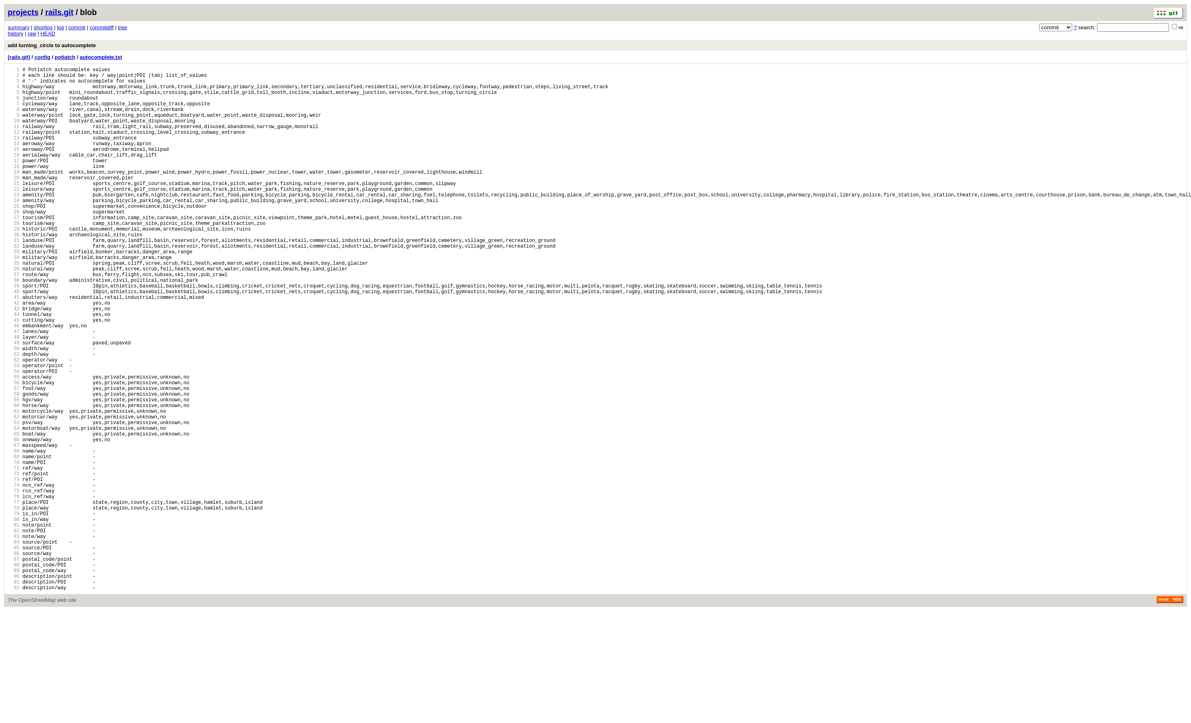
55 (14, 443)
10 (14, 132)
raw (32, 33)
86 (14, 658)
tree (122, 27)
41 (14, 347)
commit (76, 27)
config (42, 57)
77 (14, 595)
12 (14, 146)
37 (14, 319)
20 (14, 201)
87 (14, 665)
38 (14, 326)
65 (14, 513)
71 (14, 554)
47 (14, 388)
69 (14, 540)
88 (14, 672)
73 (14, 568)
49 (14, 402)
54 (14, 436)
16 (14, 174)
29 (14, 264)
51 (14, 416)
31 (14, 277)
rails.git (59, 12)
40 (14, 340)
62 (14, 492)
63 (14, 499)
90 (14, 685)
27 (14, 250)
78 (14, 602)
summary (18, 27)
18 (14, 188)
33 (14, 291)
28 (14, 257)
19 (14, 195)
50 (14, 409)
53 (14, 430)
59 (14, 471)
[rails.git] (19, 57)
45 (14, 374)
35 (14, 305)
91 (14, 692)
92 (14, 699)
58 (14, 464)
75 (14, 582)
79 (14, 609)
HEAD (47, 33)
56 (14, 450)
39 (14, 333)
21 (14, 208)
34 (14, 298)
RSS (1177, 712)
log (60, 27)
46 (14, 381)
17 (14, 181)
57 (14, 457)
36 (14, 312)
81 (14, 623)
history (15, 33)
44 (14, 367)
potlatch (65, 57)
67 (14, 526)
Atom (1163, 712)
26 (14, 243)
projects (23, 12)
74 (14, 575)
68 (14, 533)
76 (14, 589)
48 (14, 395)
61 (14, 485)
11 (14, 139)
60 (14, 478)
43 (14, 360)
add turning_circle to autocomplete (52, 45)
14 (14, 160)
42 (14, 354)
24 (14, 229)
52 (14, 423)
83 (14, 637)
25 (14, 236)
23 (14, 222)
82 (14, 630)
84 (14, 644)
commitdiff (101, 27)
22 (14, 215)
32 (14, 284)
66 (14, 519)
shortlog (43, 27)
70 (14, 547)
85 (14, 651)
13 (14, 153)
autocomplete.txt (101, 57)
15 (14, 167)
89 (14, 678)
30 (14, 271)
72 (14, 561)
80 (14, 616)
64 (14, 506)
